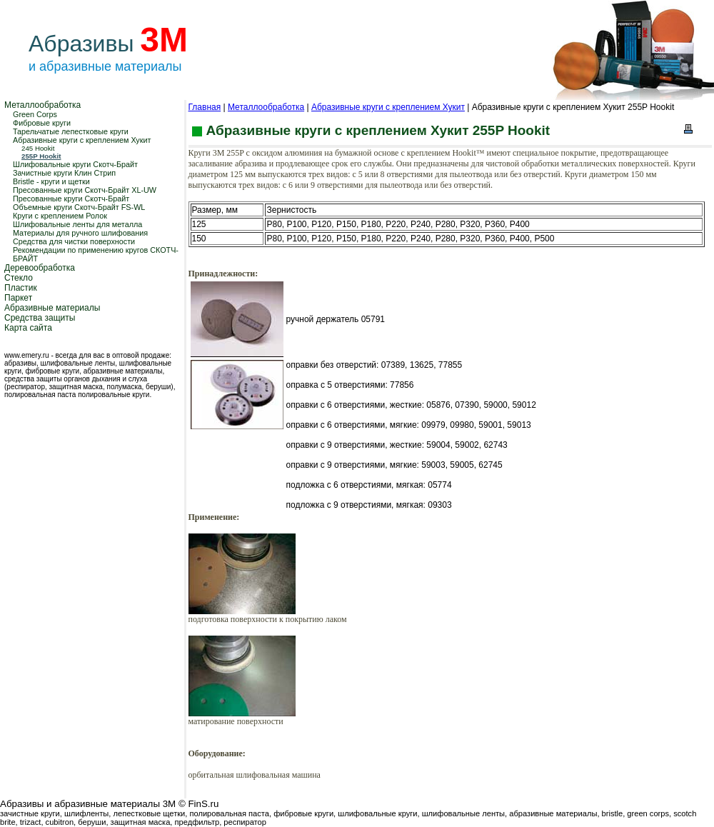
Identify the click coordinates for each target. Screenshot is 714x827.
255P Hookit (41, 156)
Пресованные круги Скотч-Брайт (71, 198)
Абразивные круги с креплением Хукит (82, 140)
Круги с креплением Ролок (60, 215)
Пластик (20, 288)
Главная (204, 107)
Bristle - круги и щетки (51, 181)
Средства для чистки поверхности (74, 241)
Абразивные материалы (52, 308)
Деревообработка (39, 268)
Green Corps (35, 114)
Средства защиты (39, 318)
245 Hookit (37, 148)
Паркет (18, 298)
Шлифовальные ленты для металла (77, 224)
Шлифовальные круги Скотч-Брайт (75, 164)
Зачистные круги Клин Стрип (64, 173)
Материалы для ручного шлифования (80, 233)
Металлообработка (42, 105)
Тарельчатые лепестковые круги (71, 131)
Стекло (18, 278)
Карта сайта (28, 328)
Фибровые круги (42, 123)
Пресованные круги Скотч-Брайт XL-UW (84, 190)
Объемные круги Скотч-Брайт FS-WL (79, 207)
